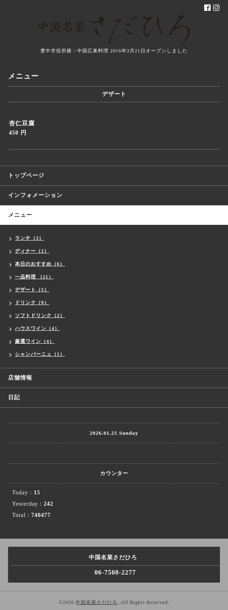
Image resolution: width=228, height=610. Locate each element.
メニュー (20, 215)
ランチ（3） (29, 238)
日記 (14, 397)
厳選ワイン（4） (34, 341)
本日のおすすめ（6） (40, 264)
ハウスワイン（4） (37, 328)
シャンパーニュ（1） (40, 354)
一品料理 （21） (34, 277)
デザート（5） (32, 290)
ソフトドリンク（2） (40, 315)
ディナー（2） (32, 251)
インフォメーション (35, 195)
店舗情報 (20, 378)
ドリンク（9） (32, 302)
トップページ (26, 175)
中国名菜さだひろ (96, 602)
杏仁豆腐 (22, 123)
